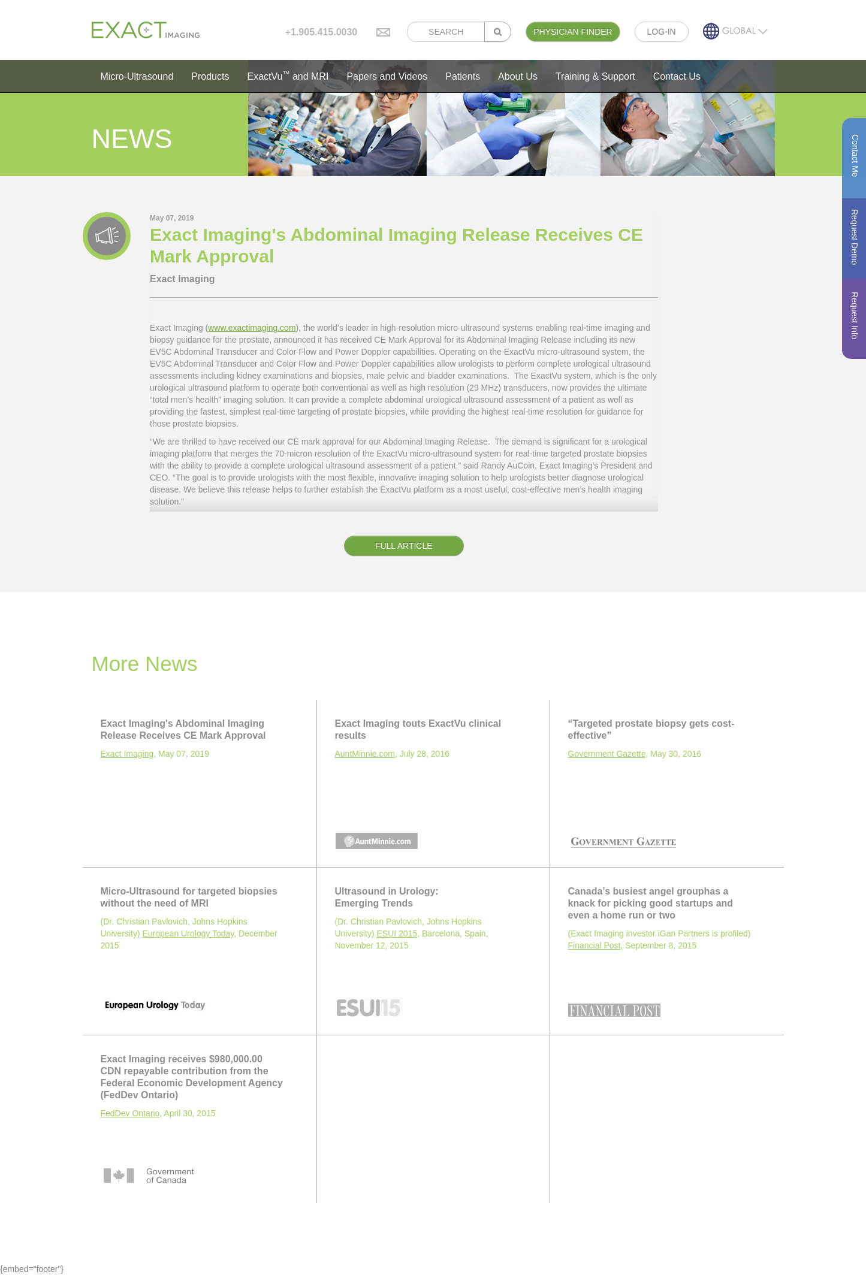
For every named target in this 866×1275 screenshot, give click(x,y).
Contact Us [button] (677, 76)
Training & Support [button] (595, 76)
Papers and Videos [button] (386, 76)
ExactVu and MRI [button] (287, 75)
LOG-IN (661, 32)
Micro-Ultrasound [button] (137, 76)
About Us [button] (518, 76)
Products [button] (210, 76)
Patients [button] (462, 76)
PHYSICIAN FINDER (572, 32)
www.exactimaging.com (251, 328)
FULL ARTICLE (404, 546)
